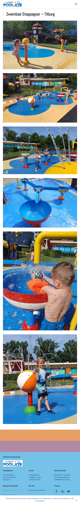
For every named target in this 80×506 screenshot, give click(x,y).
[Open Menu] (76, 4)
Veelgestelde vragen (10, 490)
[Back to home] (13, 4)
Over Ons (31, 486)
